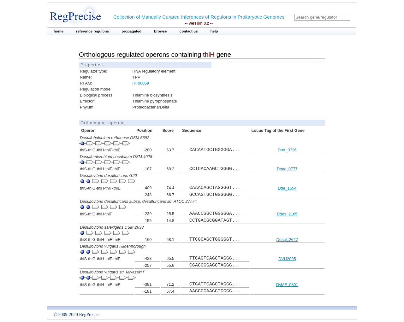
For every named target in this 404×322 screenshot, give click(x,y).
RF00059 (141, 83)
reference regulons (92, 31)
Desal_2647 (287, 239)
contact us (189, 31)
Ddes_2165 (287, 214)
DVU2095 (287, 258)
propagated (131, 31)
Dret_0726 (287, 150)
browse (160, 31)
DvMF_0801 (287, 284)
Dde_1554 (287, 188)
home (58, 31)
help (214, 31)
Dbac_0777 (287, 169)
